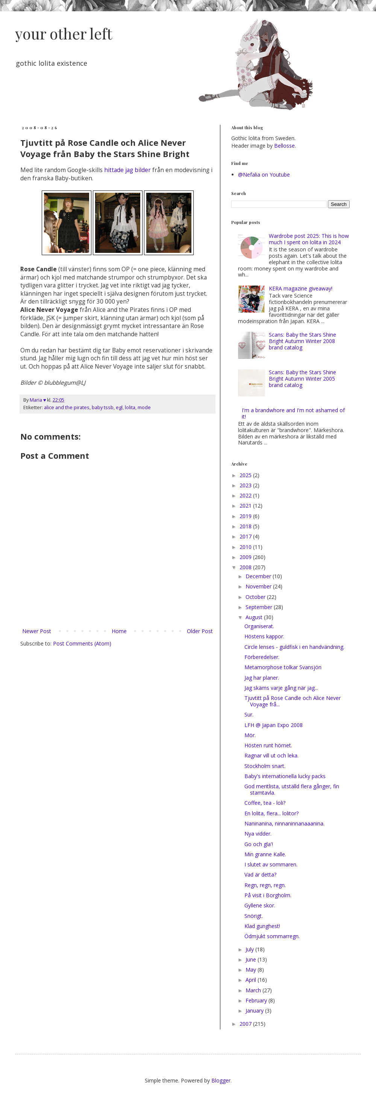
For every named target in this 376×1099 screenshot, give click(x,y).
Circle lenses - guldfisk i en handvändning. (294, 646)
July (250, 949)
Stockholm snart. (264, 765)
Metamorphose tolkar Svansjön (282, 667)
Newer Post (36, 631)
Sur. (248, 714)
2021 (246, 505)
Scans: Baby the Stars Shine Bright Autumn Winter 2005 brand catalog (302, 379)
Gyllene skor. (259, 905)
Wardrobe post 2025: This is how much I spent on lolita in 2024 (309, 239)
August (255, 617)
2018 (246, 526)
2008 (246, 567)
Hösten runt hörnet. (268, 745)
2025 (246, 475)
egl (119, 407)
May (252, 969)
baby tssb (103, 407)
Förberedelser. (261, 657)
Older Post (200, 631)
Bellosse (284, 145)
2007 (246, 1023)
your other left (63, 33)
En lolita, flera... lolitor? (271, 813)
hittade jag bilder (127, 170)
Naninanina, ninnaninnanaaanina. (284, 823)
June (252, 959)
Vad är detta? (260, 874)
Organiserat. (259, 626)
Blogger (220, 1080)
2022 (246, 495)
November (259, 586)
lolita (130, 407)
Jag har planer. (261, 677)
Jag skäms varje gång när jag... (281, 687)
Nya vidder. (257, 833)
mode (144, 407)
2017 (246, 536)
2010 (246, 546)
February (257, 1000)
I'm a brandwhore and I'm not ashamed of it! (293, 413)
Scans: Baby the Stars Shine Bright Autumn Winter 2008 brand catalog (302, 341)
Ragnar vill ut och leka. (271, 755)
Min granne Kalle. (265, 854)
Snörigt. (253, 915)
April (252, 979)
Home (119, 631)
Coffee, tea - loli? (264, 802)
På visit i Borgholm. (267, 895)
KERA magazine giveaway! (300, 288)
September (260, 607)
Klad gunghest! (262, 926)
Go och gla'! (258, 844)
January (255, 1010)
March (254, 990)
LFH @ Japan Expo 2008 (273, 725)
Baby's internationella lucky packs (285, 776)
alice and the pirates (66, 407)
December (259, 576)
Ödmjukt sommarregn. (272, 936)
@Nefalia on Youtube (264, 174)
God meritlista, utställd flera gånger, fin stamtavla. (291, 789)
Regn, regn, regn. (265, 885)
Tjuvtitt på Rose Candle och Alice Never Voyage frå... (292, 701)
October (256, 596)
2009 (246, 557)
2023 (246, 485)
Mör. (250, 735)
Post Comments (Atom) (82, 643)
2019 (246, 516)
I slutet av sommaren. (270, 864)
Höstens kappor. (264, 636)
